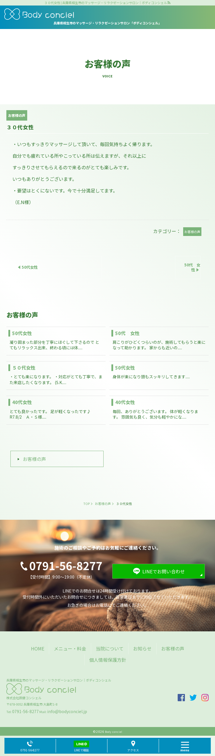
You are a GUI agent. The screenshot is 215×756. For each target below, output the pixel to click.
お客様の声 (34, 458)
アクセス (133, 750)
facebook (181, 697)
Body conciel (113, 731)
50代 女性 (127, 333)
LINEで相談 (81, 750)
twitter (193, 697)
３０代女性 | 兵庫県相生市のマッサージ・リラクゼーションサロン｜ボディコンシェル (105, 3)
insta (205, 697)
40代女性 (22, 402)
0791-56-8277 (25, 711)
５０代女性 (23, 367)
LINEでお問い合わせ (163, 571)
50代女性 (22, 333)
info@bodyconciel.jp (67, 711)
